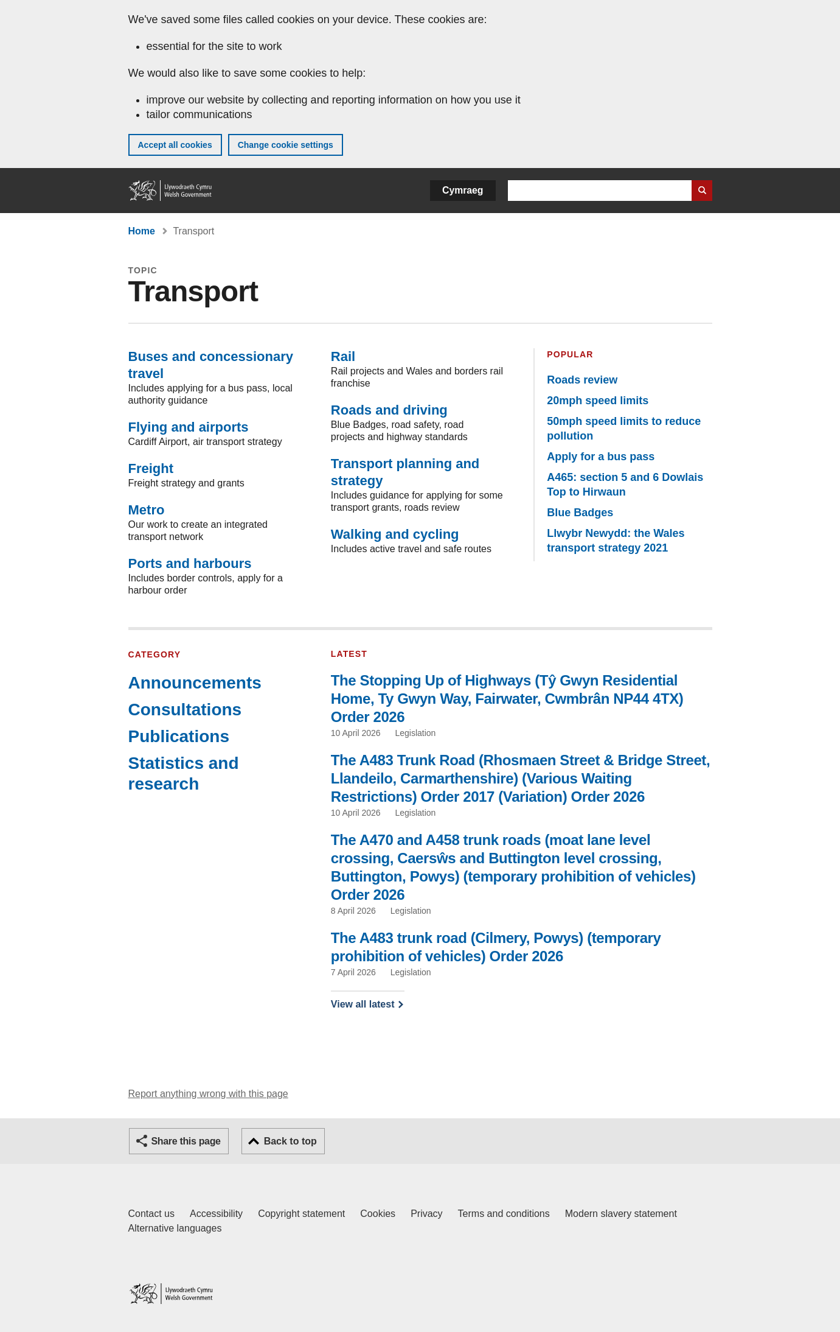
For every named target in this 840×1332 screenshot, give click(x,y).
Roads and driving (389, 410)
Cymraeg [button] (462, 190)
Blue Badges (580, 513)
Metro (146, 509)
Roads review (582, 380)
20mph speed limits (597, 400)
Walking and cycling (395, 534)
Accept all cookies (175, 145)
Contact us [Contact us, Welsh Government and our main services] (151, 1213)
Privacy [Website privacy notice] (426, 1213)
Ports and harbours (190, 563)
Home (141, 231)
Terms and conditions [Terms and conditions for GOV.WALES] (504, 1213)
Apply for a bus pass (600, 456)
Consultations (185, 709)
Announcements (195, 682)
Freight (151, 468)
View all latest (363, 1004)
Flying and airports (188, 427)
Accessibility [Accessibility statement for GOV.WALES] (216, 1213)
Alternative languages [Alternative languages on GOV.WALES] (175, 1228)
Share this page (186, 1141)
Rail (343, 356)
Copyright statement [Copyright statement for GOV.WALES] (301, 1213)
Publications (178, 736)
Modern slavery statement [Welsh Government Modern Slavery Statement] (621, 1213)
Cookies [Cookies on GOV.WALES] (377, 1213)
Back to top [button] (290, 1141)
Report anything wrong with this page (208, 1093)
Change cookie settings (285, 145)
